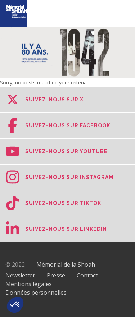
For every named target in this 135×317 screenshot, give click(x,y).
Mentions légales (28, 284)
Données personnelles (36, 293)
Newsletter (20, 275)
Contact (87, 275)
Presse (56, 275)
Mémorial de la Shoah (65, 264)
